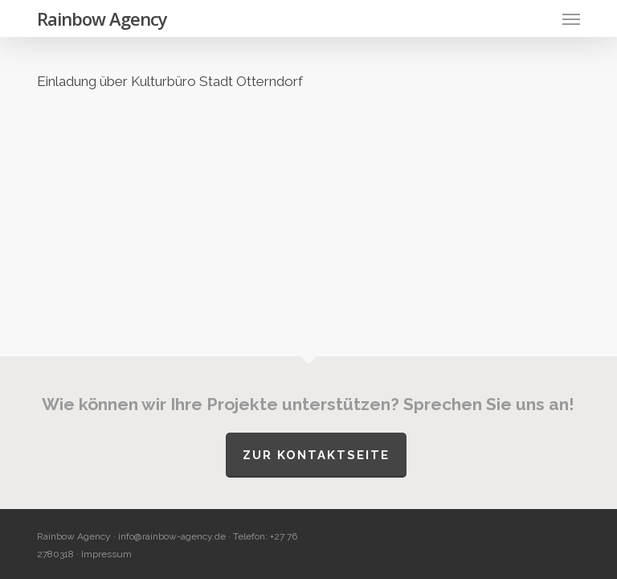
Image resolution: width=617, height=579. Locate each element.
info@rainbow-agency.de (172, 536)
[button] (571, 18)
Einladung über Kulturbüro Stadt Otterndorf (170, 81)
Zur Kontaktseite (316, 455)
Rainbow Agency (102, 18)
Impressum (106, 554)
